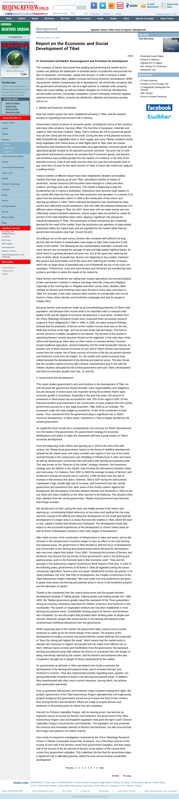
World (5, 128)
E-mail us (6, 236)
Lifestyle (6, 189)
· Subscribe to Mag (12, 112)
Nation (5, 134)
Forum (5, 162)
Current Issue (11, 99)
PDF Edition (7, 244)
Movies (5, 200)
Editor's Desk (11, 106)
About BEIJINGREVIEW (12, 791)
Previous (70, 768)
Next (102, 768)
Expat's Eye (7, 173)
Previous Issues (12, 109)
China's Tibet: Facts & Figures (115, 30)
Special (5, 211)
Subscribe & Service (127, 791)
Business (6, 139)
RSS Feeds (6, 240)
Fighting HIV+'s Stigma (151, 63)
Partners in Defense (149, 59)
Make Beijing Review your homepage (160, 791)
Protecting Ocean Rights (152, 56)
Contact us (85, 791)
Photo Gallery (8, 217)
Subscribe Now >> (12, 118)
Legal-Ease (8, 152)
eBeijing (5, 274)
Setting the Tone (148, 70)
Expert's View (8, 123)
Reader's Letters (9, 251)
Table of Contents (13, 103)
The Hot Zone (9, 82)
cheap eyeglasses (8, 267)
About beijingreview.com (43, 791)
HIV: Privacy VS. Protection (153, 66)
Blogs (4, 222)
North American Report (13, 156)
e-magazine (15, 37)
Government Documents (13, 167)
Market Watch (9, 148)
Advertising (104, 791)
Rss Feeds (67, 791)
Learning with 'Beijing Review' (9, 232)
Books (4, 195)
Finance (7, 144)
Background (139, 30)
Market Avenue (7, 271)
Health (5, 178)
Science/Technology (11, 184)
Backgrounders (9, 206)
